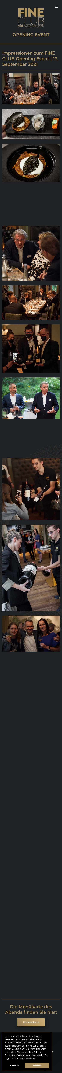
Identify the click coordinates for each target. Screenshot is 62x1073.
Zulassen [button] (37, 1065)
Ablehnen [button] (14, 1065)
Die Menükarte (31, 1022)
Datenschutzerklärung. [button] (25, 1058)
